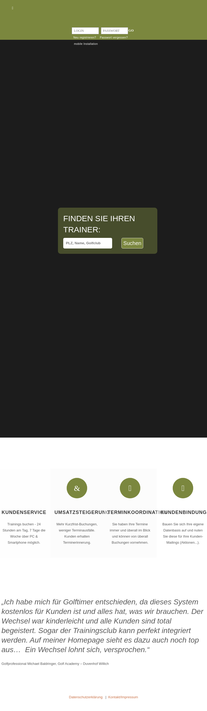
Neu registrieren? (84, 37)
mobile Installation (86, 43)
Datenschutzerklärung (86, 697)
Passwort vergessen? (114, 37)
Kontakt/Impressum (123, 697)
